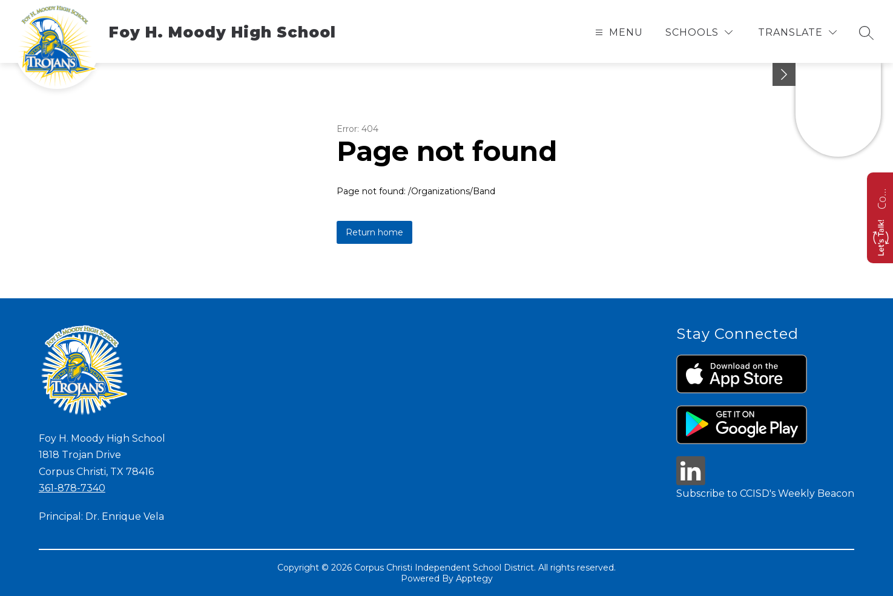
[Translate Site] (797, 32)
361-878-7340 (72, 488)
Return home (374, 232)
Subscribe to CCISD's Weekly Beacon (765, 493)
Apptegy (474, 578)
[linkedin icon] (690, 482)
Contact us (881, 197)
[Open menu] (617, 32)
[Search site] (866, 32)
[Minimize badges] (784, 74)
